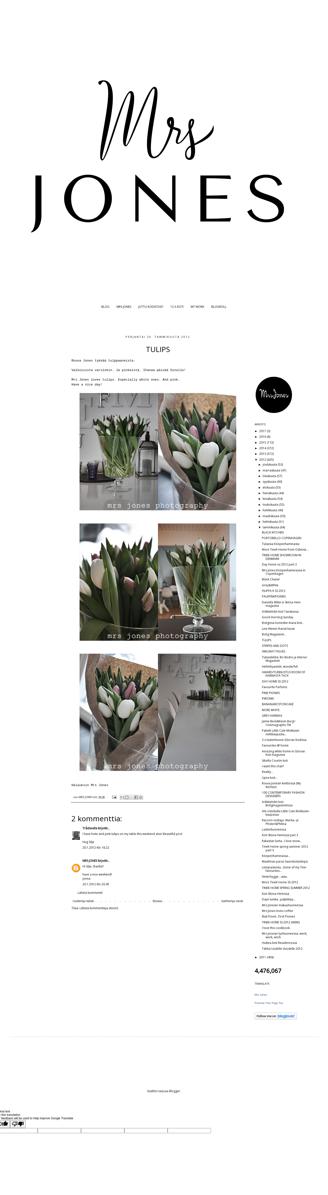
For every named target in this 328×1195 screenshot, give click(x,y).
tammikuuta (271, 527)
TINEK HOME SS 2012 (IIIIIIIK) (281, 922)
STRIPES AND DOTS (275, 646)
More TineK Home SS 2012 (280, 882)
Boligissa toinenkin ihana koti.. (283, 623)
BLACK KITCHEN (273, 532)
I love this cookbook (276, 928)
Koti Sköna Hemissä (275, 894)
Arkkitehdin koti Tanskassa (280, 611)
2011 (263, 957)
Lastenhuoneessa (274, 829)
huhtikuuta (270, 510)
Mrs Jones (261, 994)
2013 (263, 454)
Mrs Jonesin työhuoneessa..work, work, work (284, 935)
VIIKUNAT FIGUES (273, 651)
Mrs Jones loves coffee (277, 911)
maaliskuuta (271, 516)
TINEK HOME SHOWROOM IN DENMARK (281, 557)
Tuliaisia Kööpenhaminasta (280, 544)
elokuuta (269, 487)
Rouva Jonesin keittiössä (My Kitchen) (281, 785)
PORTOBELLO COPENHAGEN (281, 538)
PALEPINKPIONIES (274, 596)
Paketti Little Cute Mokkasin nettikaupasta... (280, 732)
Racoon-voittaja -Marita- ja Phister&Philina (280, 822)
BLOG (105, 307)
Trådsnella (89, 828)
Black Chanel (271, 579)
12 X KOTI (177, 307)
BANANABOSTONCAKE (277, 704)
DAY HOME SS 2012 (275, 681)
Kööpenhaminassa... (276, 856)
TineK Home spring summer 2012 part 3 (285, 848)
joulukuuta (270, 464)
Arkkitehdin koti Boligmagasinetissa (277, 803)
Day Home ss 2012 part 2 (279, 564)
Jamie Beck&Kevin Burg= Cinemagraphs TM (278, 723)
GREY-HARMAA (272, 716)
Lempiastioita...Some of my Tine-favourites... (284, 869)
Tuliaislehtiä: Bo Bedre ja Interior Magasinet (284, 659)
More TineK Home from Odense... (285, 549)
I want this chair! (273, 766)
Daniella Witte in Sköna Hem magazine (281, 604)
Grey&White (270, 585)
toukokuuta (271, 504)
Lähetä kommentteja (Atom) (99, 908)
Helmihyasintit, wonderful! (280, 666)
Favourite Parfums (274, 687)
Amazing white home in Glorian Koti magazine (283, 753)
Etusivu (157, 901)
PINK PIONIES (271, 693)
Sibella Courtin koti (275, 760)
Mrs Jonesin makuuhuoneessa (282, 905)
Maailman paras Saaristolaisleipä (285, 861)
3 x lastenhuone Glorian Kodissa (284, 740)
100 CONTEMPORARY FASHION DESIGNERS (283, 794)
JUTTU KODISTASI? (150, 307)
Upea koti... (270, 778)
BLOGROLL (218, 307)
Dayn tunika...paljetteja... (278, 899)
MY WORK (197, 307)
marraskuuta (272, 470)
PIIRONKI (268, 698)
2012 (263, 460)
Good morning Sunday (277, 617)
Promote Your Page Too (269, 1003)
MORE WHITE (271, 710)
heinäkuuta (271, 493)
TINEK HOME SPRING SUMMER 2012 (286, 888)
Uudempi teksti (83, 901)
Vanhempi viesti (232, 901)
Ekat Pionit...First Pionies (278, 916)
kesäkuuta (270, 499)
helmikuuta (271, 522)
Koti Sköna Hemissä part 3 (280, 835)
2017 (263, 431)
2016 (263, 437)
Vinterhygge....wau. (275, 877)
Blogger (174, 1091)
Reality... (267, 772)
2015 (263, 442)
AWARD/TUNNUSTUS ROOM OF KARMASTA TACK (283, 674)
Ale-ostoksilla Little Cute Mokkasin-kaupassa (286, 813)
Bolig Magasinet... (274, 634)
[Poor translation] (18, 1124)
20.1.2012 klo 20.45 (95, 884)
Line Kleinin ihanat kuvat (278, 629)
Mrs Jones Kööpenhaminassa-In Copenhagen (283, 572)
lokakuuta (270, 476)
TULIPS (266, 640)
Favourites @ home (275, 745)
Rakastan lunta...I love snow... (282, 841)
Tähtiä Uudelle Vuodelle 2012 (282, 949)
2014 (263, 448)
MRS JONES (124, 307)
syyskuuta (270, 482)
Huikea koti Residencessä (279, 943)
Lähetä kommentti (90, 893)
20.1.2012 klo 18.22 (95, 847)
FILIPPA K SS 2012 (273, 591)
